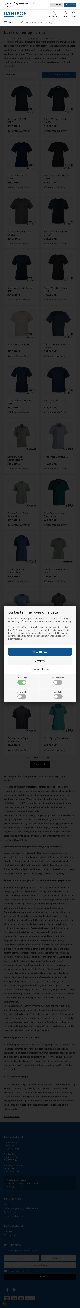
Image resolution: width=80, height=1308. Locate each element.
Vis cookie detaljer (40, 668)
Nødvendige (22, 681)
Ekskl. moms (56, 5)
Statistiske (58, 695)
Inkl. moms (70, 5)
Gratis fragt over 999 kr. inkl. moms (20, 5)
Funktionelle (21, 695)
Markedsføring (58, 681)
